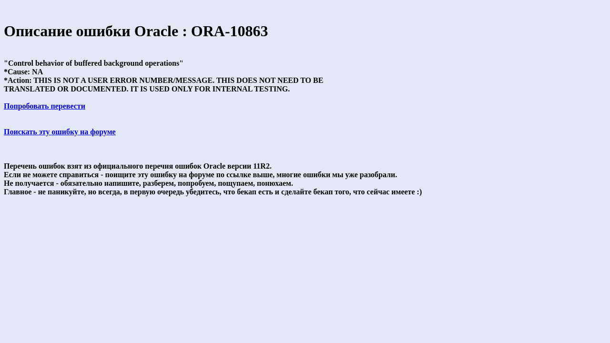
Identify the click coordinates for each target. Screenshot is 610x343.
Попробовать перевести (44, 106)
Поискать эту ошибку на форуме (60, 132)
